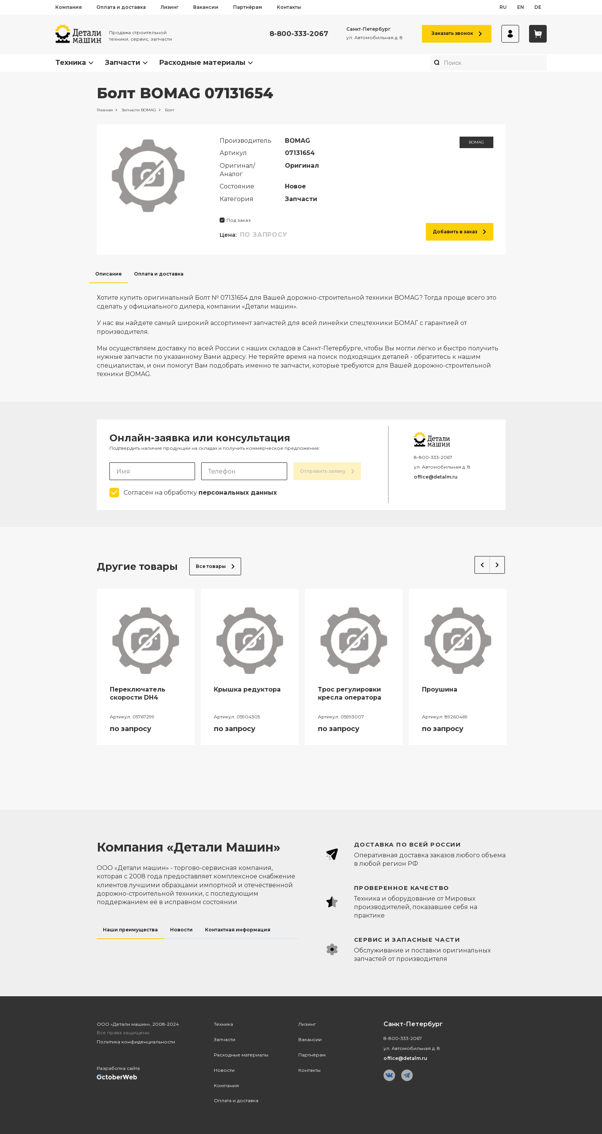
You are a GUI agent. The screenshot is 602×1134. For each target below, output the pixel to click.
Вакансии (205, 7)
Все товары (215, 566)
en (520, 7)
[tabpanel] (301, 330)
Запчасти (122, 62)
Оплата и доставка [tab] (159, 274)
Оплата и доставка (121, 7)
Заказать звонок (457, 33)
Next (497, 565)
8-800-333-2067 (299, 34)
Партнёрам (247, 7)
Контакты (289, 7)
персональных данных (237, 492)
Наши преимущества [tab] (130, 930)
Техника (70, 62)
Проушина (439, 689)
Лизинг (169, 7)
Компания (68, 7)
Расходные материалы (202, 62)
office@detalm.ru (436, 477)
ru (503, 7)
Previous (482, 565)
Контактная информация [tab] (237, 930)
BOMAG (476, 142)
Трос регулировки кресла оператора (349, 693)
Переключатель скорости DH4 (137, 693)
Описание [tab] (108, 274)
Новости (224, 1070)
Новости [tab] (181, 930)
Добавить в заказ (459, 231)
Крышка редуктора (247, 689)
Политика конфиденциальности (136, 1042)
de (537, 7)
